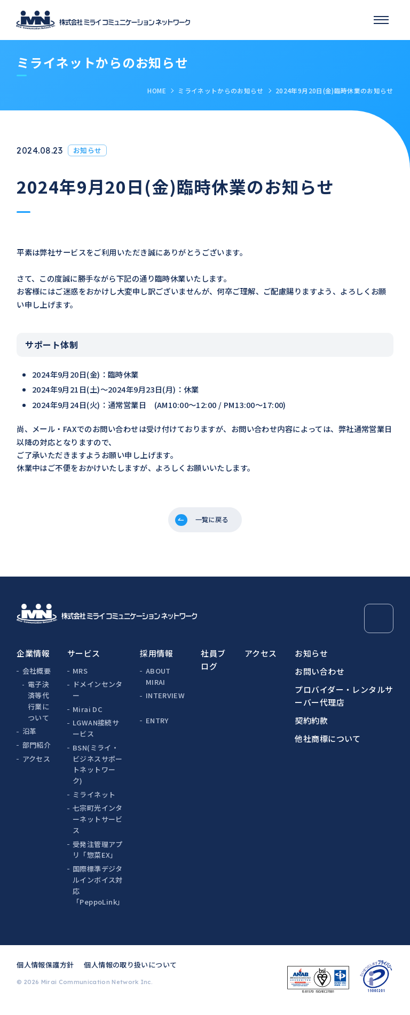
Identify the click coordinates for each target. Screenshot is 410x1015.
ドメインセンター (98, 695)
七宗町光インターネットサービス (98, 824)
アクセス (36, 763)
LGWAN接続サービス (96, 733)
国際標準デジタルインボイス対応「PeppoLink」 (98, 890)
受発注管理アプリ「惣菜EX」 (98, 854)
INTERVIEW (165, 700)
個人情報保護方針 (45, 969)
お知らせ (311, 658)
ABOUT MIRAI (158, 681)
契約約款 (311, 725)
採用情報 (156, 658)
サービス (83, 658)
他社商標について (328, 743)
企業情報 (33, 658)
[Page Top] (378, 623)
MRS (80, 675)
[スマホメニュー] (381, 19)
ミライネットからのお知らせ (221, 90)
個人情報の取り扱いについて (130, 969)
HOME (156, 90)
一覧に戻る (212, 522)
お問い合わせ (319, 676)
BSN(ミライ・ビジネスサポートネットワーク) (98, 768)
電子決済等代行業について (38, 706)
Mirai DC (87, 714)
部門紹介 (36, 750)
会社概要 (36, 675)
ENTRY (157, 725)
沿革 (29, 736)
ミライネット (94, 799)
